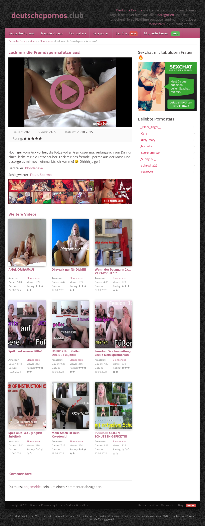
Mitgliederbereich (161, 33)
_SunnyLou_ (148, 159)
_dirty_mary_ (148, 140)
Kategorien (165, 15)
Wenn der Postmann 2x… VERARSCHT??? (113, 271)
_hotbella (146, 146)
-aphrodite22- (149, 165)
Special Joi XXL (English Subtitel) (25, 435)
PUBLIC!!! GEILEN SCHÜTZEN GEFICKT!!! (111, 435)
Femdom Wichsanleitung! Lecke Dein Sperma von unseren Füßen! (113, 355)
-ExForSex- (147, 172)
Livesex (142, 505)
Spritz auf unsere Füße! (25, 351)
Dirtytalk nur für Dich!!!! (69, 269)
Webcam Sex (168, 505)
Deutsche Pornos (129, 10)
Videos (33, 41)
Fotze (34, 175)
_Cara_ (144, 133)
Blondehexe (46, 41)
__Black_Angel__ (150, 127)
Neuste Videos (52, 33)
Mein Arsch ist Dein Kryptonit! (65, 435)
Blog (180, 505)
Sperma (46, 175)
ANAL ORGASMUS (21, 269)
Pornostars (156, 24)
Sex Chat (127, 33)
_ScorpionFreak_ (150, 153)
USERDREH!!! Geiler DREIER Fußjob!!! (66, 353)
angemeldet (33, 487)
